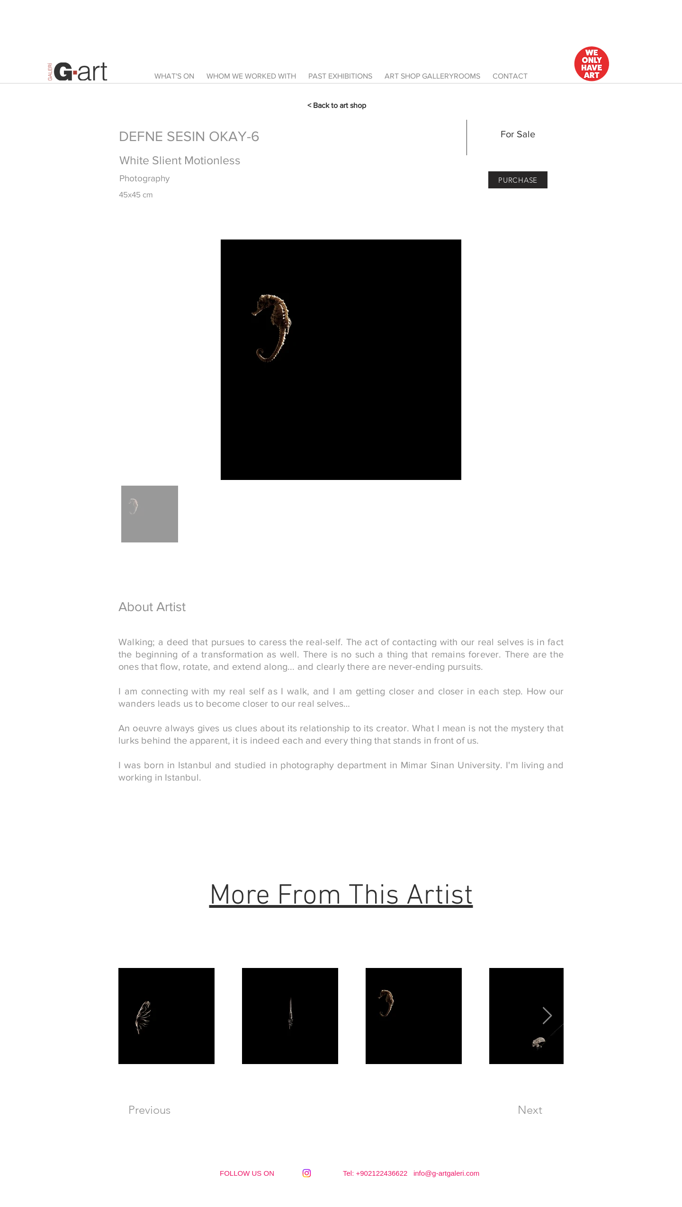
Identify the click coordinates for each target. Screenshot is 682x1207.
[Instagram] (306, 1173)
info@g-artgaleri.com (446, 1173)
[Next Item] (547, 1016)
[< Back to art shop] (341, 105)
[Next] (530, 1109)
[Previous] (149, 1109)
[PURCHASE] (517, 179)
